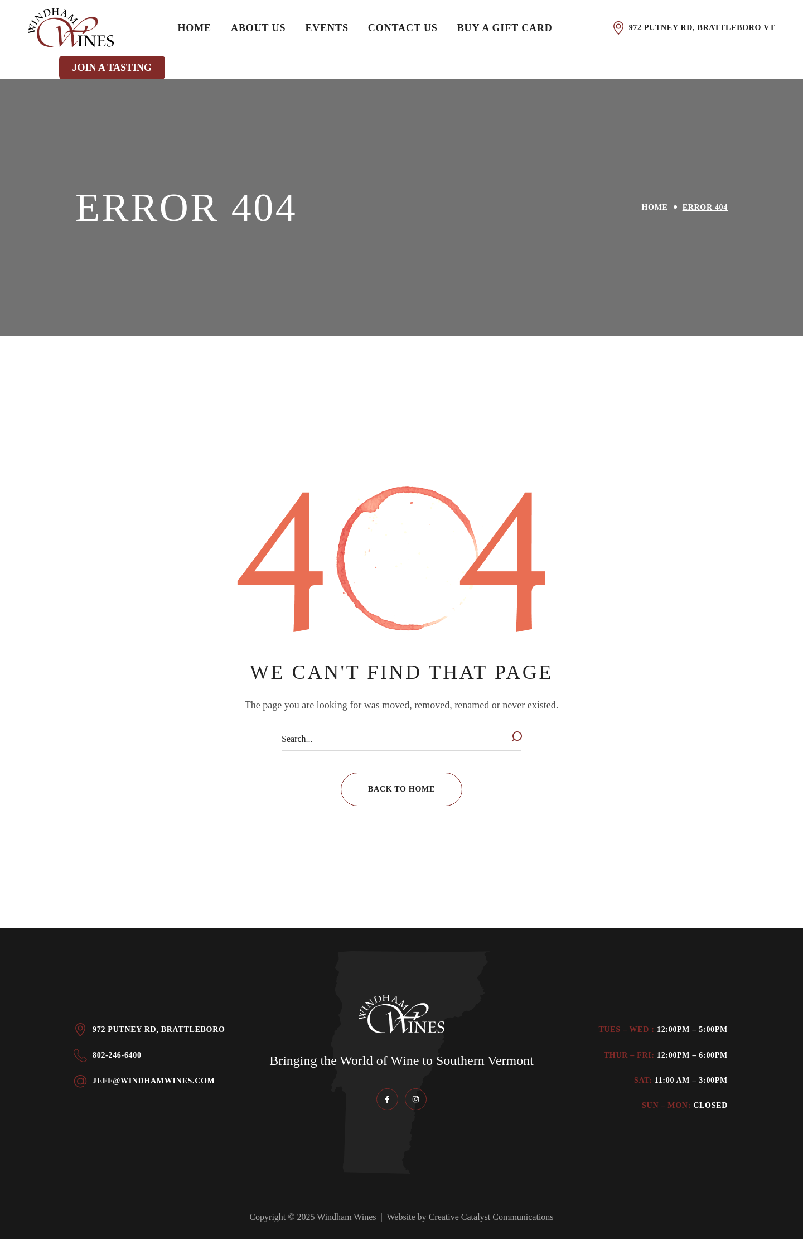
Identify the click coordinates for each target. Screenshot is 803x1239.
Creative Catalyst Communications (491, 1217)
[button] (401, 789)
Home (655, 207)
